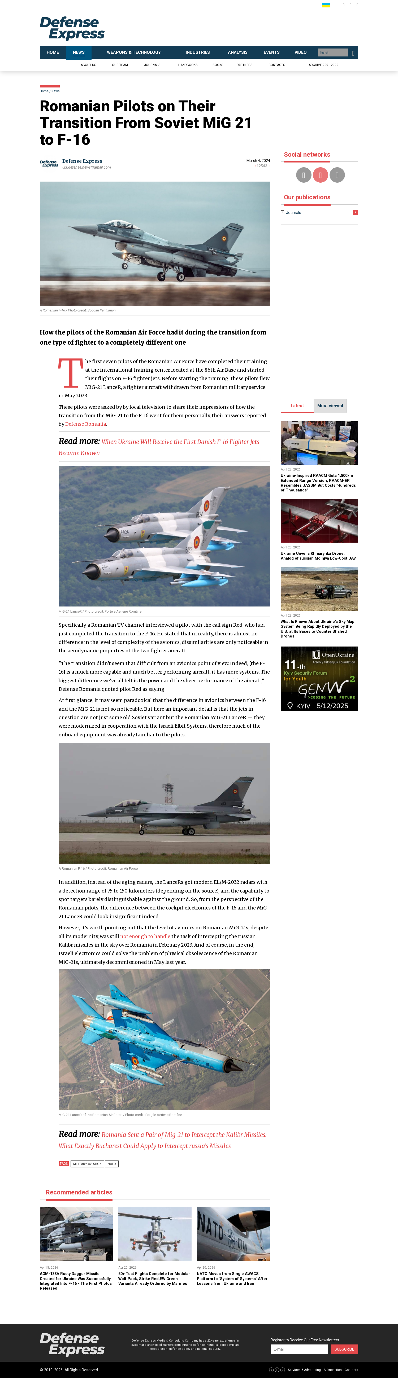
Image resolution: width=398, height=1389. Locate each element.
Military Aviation (86, 1175)
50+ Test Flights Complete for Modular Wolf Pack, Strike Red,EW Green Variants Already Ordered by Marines (153, 1292)
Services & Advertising (304, 1381)
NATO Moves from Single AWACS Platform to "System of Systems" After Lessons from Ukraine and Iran (230, 1292)
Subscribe (344, 1360)
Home (44, 91)
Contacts (277, 65)
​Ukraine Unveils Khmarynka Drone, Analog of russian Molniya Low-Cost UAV (317, 558)
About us (88, 65)
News (55, 91)
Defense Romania (86, 424)
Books (218, 65)
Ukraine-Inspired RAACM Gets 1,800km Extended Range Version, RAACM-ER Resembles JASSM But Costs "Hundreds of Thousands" (315, 483)
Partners (244, 65)
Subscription (333, 1381)
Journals (152, 65)
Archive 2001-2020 (323, 65)
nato (107, 1175)
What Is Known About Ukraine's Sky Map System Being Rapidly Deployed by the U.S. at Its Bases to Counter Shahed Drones (317, 633)
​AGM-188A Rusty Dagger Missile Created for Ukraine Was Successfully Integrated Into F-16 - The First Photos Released (74, 1292)
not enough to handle (146, 936)
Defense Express (83, 161)
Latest (297, 405)
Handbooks (187, 65)
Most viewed (330, 405)
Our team (120, 65)
